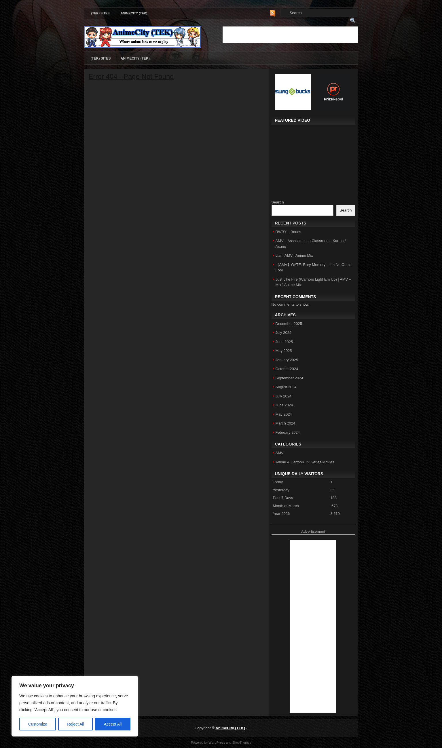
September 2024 (289, 378)
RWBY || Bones (288, 232)
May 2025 (284, 351)
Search (278, 202)
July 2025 (284, 332)
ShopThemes (241, 742)
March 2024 (285, 423)
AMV (280, 453)
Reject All (75, 724)
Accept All (113, 724)
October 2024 (287, 369)
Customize (37, 724)
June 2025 (284, 342)
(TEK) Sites (100, 13)
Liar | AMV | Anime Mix (294, 255)
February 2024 (288, 432)
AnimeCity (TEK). (134, 13)
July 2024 (284, 396)
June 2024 (284, 405)
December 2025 (289, 323)
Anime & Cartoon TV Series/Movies (305, 462)
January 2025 (287, 360)
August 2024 (286, 387)
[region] (75, 706)
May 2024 (284, 414)
